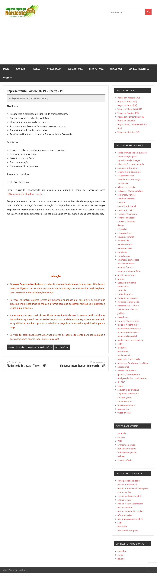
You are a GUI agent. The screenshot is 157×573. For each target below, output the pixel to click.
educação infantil (125, 236)
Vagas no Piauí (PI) (126, 120)
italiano (121, 558)
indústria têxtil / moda (128, 301)
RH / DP (121, 382)
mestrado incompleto (127, 530)
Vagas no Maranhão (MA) (129, 109)
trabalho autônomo (126, 448)
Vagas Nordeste (38, 98)
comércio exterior (126, 198)
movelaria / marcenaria (128, 359)
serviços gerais (124, 397)
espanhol (121, 551)
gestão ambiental (125, 275)
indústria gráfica (125, 294)
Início (6, 68)
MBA (119, 343)
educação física (124, 232)
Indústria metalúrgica (127, 297)
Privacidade (116, 68)
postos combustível (126, 370)
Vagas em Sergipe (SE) (128, 132)
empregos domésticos (128, 259)
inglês (120, 554)
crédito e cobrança (126, 221)
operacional (123, 366)
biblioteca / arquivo (126, 187)
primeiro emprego (126, 444)
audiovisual (122, 183)
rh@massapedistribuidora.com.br (24, 193)
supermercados (124, 401)
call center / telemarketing (130, 190)
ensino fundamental (127, 484)
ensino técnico (124, 499)
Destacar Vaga (75, 68)
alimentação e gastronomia (130, 164)
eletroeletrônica (125, 244)
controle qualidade (126, 217)
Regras (36, 68)
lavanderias (122, 317)
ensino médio (124, 492)
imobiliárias (123, 286)
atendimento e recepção (129, 179)
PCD (119, 440)
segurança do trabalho (128, 389)
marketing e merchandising (130, 340)
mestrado (122, 526)
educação (122, 229)
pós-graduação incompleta (130, 518)
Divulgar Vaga (53, 68)
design (120, 225)
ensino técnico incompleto (130, 503)
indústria (121, 290)
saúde (120, 385)
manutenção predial (127, 336)
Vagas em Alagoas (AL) (128, 97)
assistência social (125, 175)
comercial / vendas (17, 347)
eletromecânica (124, 248)
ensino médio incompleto (129, 495)
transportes (123, 408)
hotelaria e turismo (126, 282)
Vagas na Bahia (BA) (127, 101)
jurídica (120, 313)
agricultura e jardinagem (129, 160)
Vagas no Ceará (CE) (127, 105)
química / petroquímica (128, 374)
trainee (120, 456)
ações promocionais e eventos (132, 152)
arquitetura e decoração (129, 171)
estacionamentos (125, 263)
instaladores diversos (127, 309)
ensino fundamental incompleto (132, 488)
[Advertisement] (78, 44)
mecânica (122, 347)
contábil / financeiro (127, 213)
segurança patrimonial (128, 393)
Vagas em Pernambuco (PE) (42, 347)
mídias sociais (124, 355)
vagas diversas (124, 412)
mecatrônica (123, 351)
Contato (7, 77)
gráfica (120, 278)
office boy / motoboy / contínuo (132, 362)
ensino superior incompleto (130, 511)
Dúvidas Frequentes (139, 68)
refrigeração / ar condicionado (131, 378)
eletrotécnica (123, 255)
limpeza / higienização (128, 320)
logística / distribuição (128, 324)
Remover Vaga (96, 68)
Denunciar (21, 68)
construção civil (124, 210)
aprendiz (121, 433)
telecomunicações (126, 405)
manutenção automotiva (129, 328)
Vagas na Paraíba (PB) (128, 112)
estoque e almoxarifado (128, 271)
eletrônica (122, 252)
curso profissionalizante (128, 480)
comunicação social (126, 206)
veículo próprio (66, 347)
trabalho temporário (127, 452)
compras (121, 202)
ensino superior (125, 507)
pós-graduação (124, 515)
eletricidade (123, 240)
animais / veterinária (127, 167)
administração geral (126, 156)
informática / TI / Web (128, 305)
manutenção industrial (128, 332)
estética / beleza (125, 267)
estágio (121, 437)
